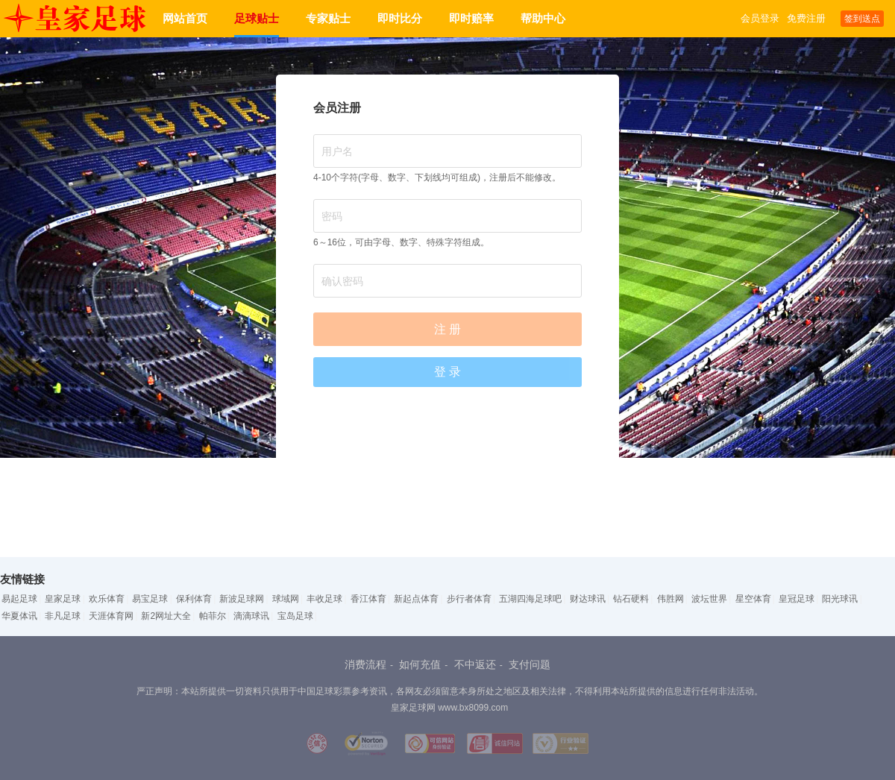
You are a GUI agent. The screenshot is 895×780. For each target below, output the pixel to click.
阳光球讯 (840, 599)
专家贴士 (328, 18)
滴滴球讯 (251, 616)
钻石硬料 (631, 599)
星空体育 (753, 599)
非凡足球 (63, 616)
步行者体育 (469, 599)
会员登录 (760, 18)
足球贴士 (256, 18)
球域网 (285, 599)
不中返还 (475, 664)
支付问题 (529, 664)
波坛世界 (709, 599)
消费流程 (365, 664)
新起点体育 (416, 599)
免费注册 (806, 18)
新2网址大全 (166, 616)
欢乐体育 (107, 599)
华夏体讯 (19, 616)
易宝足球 (150, 599)
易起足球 (19, 599)
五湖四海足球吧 (530, 599)
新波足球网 (241, 599)
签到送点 (862, 18)
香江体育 (368, 599)
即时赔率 (471, 18)
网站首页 (185, 18)
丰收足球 (324, 599)
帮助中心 (543, 18)
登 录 (447, 371)
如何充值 (420, 664)
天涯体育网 (111, 616)
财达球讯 (588, 599)
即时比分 (399, 18)
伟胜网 (670, 599)
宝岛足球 (295, 616)
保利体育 (194, 599)
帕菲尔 (212, 616)
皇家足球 (63, 599)
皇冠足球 (796, 599)
